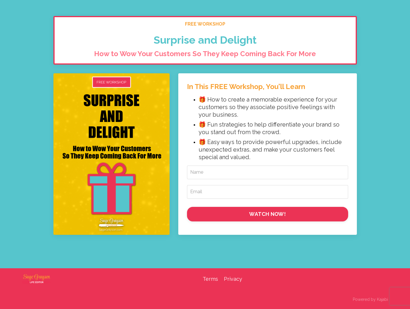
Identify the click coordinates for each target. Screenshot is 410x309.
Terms (210, 279)
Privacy (233, 279)
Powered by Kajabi (370, 299)
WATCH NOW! (267, 214)
